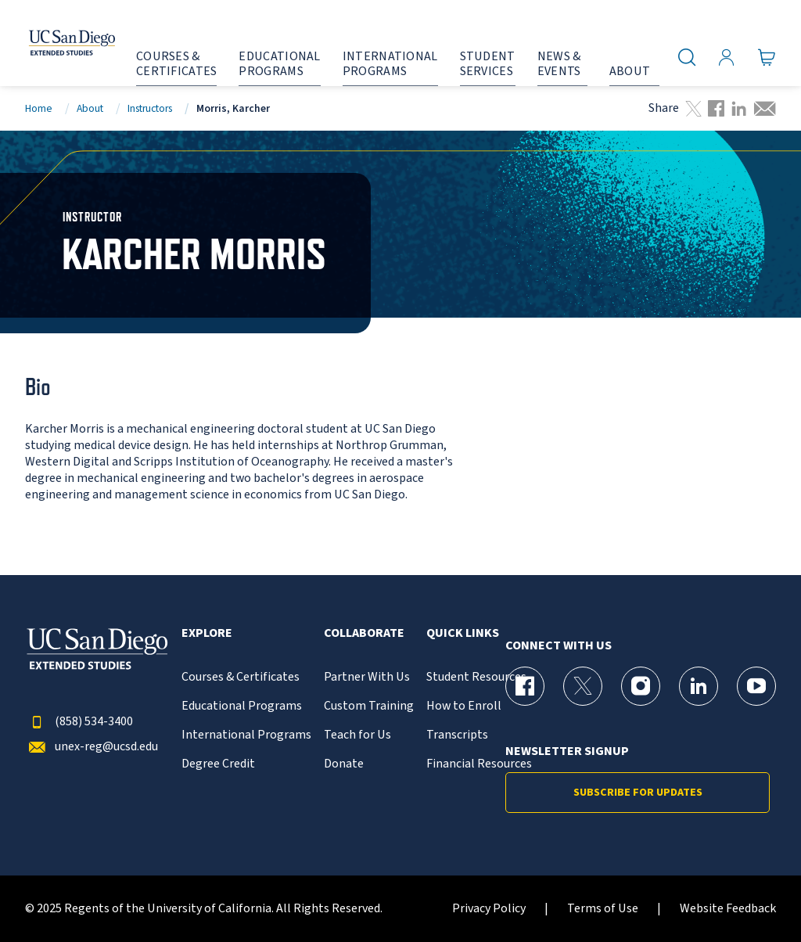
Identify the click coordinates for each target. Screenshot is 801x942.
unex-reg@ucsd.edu (91, 747)
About (90, 108)
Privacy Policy (489, 909)
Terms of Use (602, 909)
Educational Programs (241, 706)
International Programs (246, 735)
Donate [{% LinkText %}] (344, 764)
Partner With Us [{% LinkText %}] (367, 677)
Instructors (150, 108)
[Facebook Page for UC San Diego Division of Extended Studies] (524, 686)
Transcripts (457, 735)
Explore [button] (206, 633)
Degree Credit (218, 764)
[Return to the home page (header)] (57, 43)
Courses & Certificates (240, 677)
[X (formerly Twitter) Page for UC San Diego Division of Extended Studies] (582, 686)
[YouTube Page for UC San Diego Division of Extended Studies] (756, 686)
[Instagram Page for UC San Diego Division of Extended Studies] (640, 686)
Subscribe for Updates (637, 792)
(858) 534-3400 (79, 722)
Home (38, 108)
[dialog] (754, 895)
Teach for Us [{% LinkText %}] (357, 735)
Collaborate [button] (364, 633)
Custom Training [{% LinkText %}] (369, 706)
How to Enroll (463, 706)
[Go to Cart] (767, 57)
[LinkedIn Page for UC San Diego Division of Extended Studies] (698, 686)
